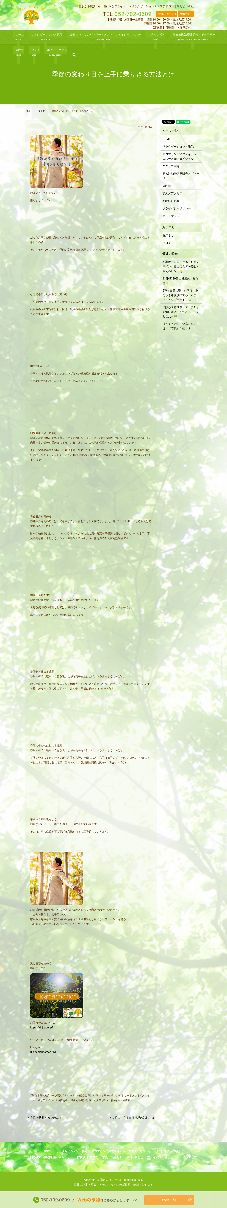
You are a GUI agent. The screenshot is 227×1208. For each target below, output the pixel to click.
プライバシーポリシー (176, 208)
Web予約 (184, 14)
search (211, 37)
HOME (28, 111)
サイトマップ (170, 216)
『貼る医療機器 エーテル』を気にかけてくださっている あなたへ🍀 (180, 312)
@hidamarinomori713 (43, 1052)
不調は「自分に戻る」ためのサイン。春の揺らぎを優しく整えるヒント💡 (180, 266)
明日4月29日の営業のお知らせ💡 (180, 281)
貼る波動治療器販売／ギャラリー (180, 176)
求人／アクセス (172, 193)
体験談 (166, 186)
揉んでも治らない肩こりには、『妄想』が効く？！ (179, 326)
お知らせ (168, 235)
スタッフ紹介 (170, 166)
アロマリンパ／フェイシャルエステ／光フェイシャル (180, 156)
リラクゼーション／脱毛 (178, 146)
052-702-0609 (133, 14)
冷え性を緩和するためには (44, 1117)
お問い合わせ (165, 14)
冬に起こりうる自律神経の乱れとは (131, 1117)
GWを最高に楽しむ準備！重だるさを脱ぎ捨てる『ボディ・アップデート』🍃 (180, 295)
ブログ (41, 111)
